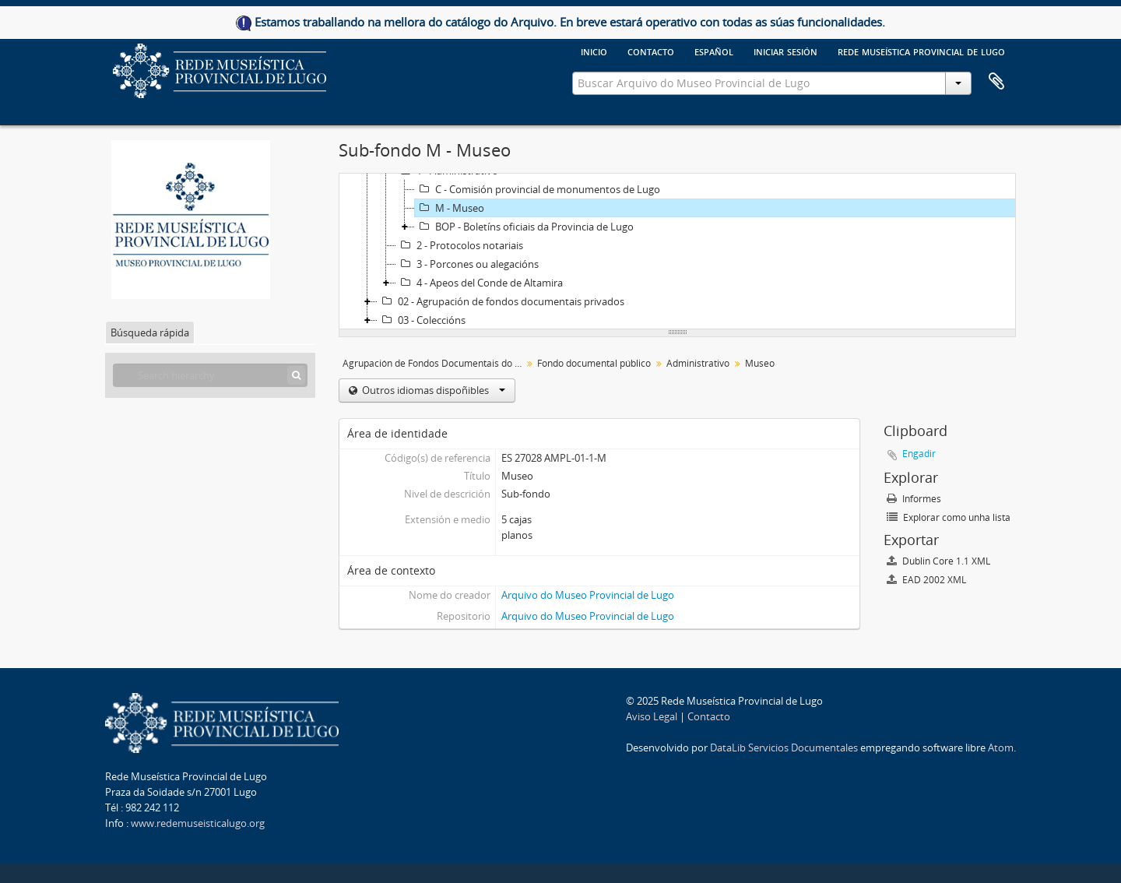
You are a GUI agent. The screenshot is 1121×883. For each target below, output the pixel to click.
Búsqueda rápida (150, 332)
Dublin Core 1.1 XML (938, 561)
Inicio (594, 50)
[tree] (677, 251)
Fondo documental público (594, 363)
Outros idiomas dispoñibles (432, 390)
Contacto (650, 50)
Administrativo (697, 363)
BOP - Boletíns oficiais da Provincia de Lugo (524, 226)
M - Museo (449, 208)
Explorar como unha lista (948, 517)
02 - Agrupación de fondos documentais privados (501, 301)
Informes (914, 498)
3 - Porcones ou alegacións (467, 264)
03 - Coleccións (422, 320)
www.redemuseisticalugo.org (198, 823)
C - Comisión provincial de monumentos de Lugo (537, 189)
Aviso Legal (651, 716)
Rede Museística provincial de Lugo (921, 50)
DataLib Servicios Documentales (784, 748)
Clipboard (996, 81)
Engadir (919, 453)
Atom (1001, 748)
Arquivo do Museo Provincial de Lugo (587, 595)
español (713, 50)
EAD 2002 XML (926, 579)
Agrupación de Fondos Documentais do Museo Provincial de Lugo (434, 363)
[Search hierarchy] (210, 375)
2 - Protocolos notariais (459, 245)
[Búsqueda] (296, 375)
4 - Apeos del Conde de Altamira (479, 282)
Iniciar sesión (785, 50)
